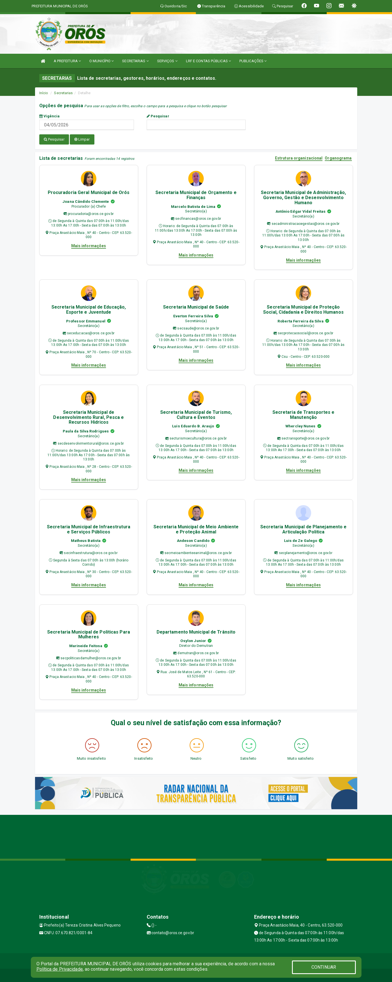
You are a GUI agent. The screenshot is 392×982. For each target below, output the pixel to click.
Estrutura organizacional (298, 158)
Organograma (338, 158)
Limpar (82, 139)
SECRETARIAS (135, 61)
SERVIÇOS (167, 61)
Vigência (49, 116)
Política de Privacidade (59, 969)
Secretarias (63, 93)
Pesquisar (158, 116)
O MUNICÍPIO (101, 61)
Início (43, 93)
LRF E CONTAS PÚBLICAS (208, 61)
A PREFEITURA (67, 61)
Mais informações (88, 245)
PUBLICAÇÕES (253, 61)
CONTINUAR (323, 967)
